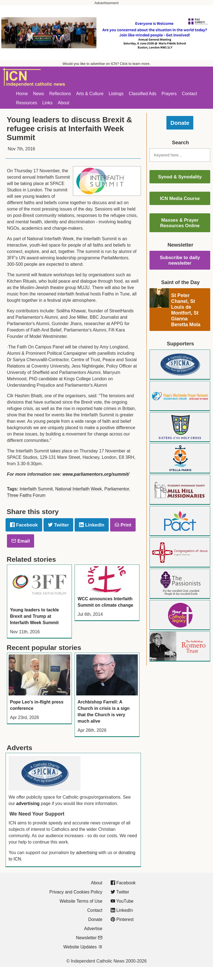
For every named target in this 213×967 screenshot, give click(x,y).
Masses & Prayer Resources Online (180, 222)
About (63, 102)
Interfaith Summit (36, 489)
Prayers (169, 93)
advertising (27, 803)
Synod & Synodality (180, 176)
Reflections (60, 93)
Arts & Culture (89, 93)
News (38, 93)
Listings (116, 93)
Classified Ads (142, 93)
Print (123, 525)
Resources (26, 102)
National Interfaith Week (78, 489)
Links (47, 102)
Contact (189, 93)
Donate (180, 123)
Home (22, 93)
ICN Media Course (180, 198)
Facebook (24, 525)
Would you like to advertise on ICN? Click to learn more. (107, 64)
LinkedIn (91, 525)
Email (20, 541)
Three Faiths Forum (26, 495)
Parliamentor (116, 489)
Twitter (58, 525)
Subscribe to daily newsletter (180, 260)
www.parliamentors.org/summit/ (96, 474)
